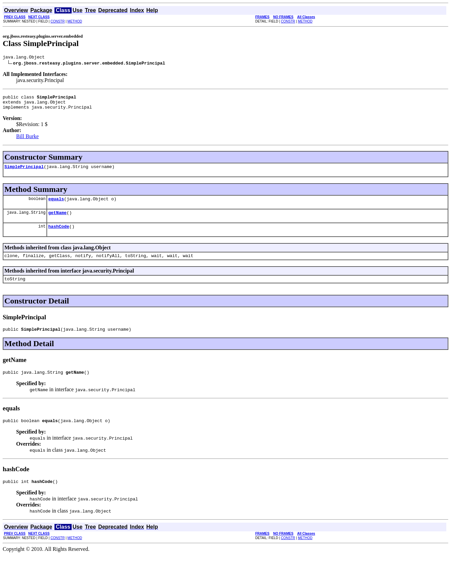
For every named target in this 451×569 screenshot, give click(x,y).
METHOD (75, 21)
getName (57, 219)
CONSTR (57, 21)
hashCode (58, 234)
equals (56, 205)
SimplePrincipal (24, 171)
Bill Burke (27, 140)
